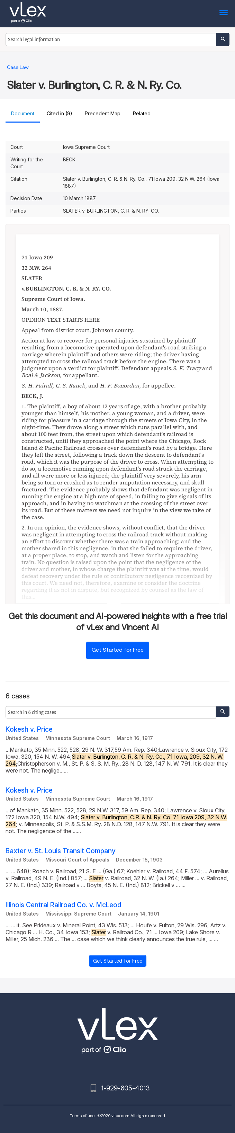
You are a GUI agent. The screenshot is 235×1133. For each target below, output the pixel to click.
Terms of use (82, 1115)
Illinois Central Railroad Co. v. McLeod (63, 905)
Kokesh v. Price (29, 729)
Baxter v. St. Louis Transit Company (61, 851)
